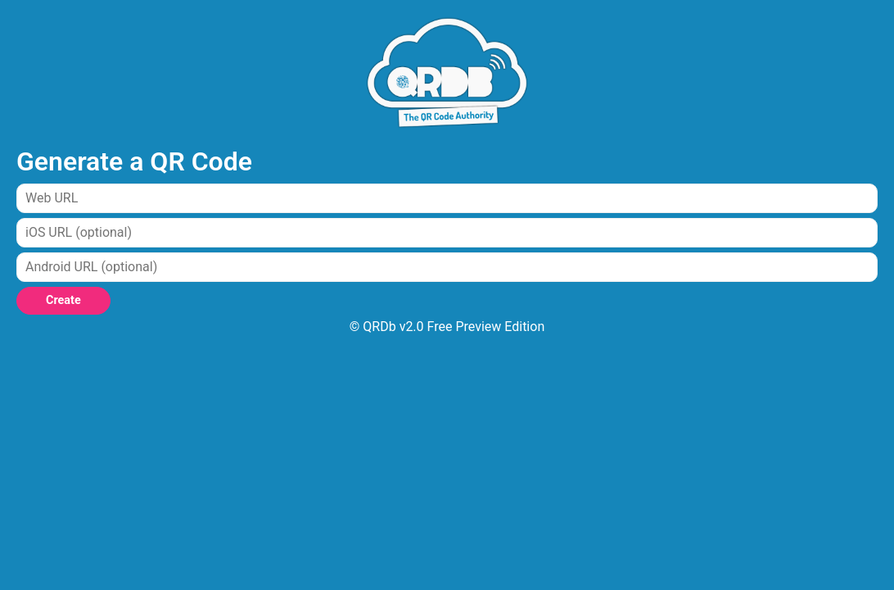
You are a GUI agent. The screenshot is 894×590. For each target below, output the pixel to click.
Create (63, 300)
